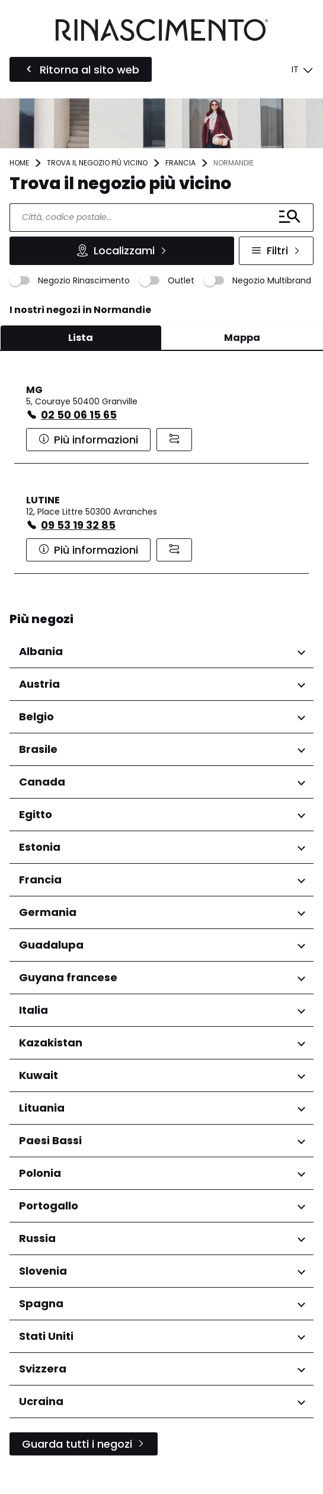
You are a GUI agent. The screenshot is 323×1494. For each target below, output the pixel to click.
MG (34, 390)
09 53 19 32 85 (78, 525)
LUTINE (43, 500)
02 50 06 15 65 (79, 414)
